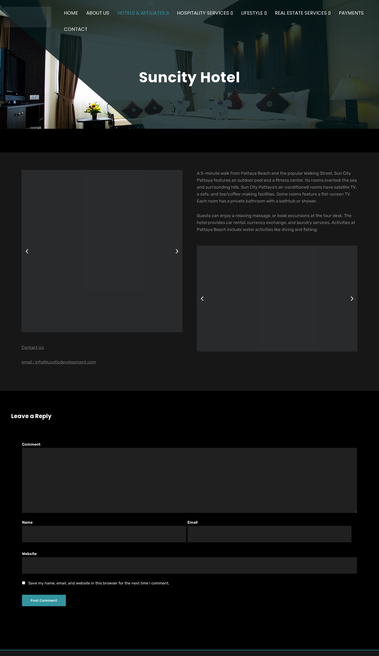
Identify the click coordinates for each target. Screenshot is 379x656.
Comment (189, 477)
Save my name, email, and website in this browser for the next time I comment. (98, 583)
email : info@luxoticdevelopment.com (59, 362)
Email (269, 531)
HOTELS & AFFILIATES (143, 13)
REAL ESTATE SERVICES (303, 13)
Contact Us (33, 347)
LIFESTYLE (254, 13)
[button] (27, 251)
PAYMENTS (351, 13)
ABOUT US (97, 13)
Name (104, 531)
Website (189, 562)
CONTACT (75, 29)
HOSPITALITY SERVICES (205, 13)
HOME (71, 13)
